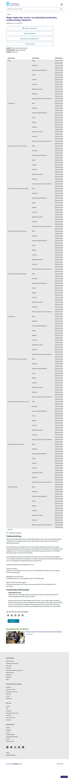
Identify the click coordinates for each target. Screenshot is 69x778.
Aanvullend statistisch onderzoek (14, 670)
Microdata (8, 668)
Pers (7, 708)
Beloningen (9, 698)
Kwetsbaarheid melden (12, 736)
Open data (8, 665)
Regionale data (10, 672)
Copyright (8, 730)
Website (8, 727)
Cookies (8, 732)
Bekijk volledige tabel (30, 28)
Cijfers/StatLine (10, 661)
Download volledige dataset (30, 39)
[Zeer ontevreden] (8, 615)
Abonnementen (10, 741)
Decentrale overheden (11, 691)
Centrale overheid (10, 689)
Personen (8, 694)
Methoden (8, 677)
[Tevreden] (19, 615)
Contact (8, 706)
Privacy (8, 696)
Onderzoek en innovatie (12, 713)
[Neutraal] (15, 615)
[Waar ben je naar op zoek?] (34, 9)
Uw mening (64, 777)
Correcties (8, 720)
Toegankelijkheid (10, 734)
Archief (8, 739)
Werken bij (8, 715)
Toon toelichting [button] (29, 44)
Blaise (7, 679)
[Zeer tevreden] (22, 615)
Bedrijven (8, 687)
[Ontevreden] (12, 615)
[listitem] (7, 747)
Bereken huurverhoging (12, 663)
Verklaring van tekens (15, 533)
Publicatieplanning (11, 755)
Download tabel (29, 33)
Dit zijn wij (8, 710)
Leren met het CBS (10, 717)
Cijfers (9, 14)
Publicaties (8, 675)
